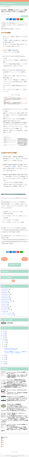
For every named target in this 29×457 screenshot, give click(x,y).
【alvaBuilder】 (5, 289)
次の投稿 (4, 259)
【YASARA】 (24, 16)
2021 (4, 361)
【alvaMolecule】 (5, 294)
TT (3, 444)
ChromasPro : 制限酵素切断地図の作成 (16, 379)
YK (3, 446)
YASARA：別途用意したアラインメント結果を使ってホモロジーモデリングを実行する (15, 352)
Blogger (16, 451)
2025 (4, 333)
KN (3, 440)
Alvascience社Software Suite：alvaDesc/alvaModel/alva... (11, 349)
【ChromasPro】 (5, 299)
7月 (5, 344)
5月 (5, 355)
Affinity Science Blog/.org (8, 3)
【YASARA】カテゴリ (14, 264)
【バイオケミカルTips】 (6, 313)
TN (3, 442)
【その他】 (3, 311)
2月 (5, 359)
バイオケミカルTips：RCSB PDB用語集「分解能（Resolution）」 (17, 425)
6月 (5, 346)
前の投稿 (25, 259)
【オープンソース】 (5, 309)
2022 (4, 339)
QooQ (17, 456)
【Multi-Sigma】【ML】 (7, 301)
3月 (5, 357)
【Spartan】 (4, 304)
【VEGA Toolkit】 (5, 306)
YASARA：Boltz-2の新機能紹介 (14, 404)
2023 (4, 337)
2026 (4, 331)
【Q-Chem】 (4, 302)
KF (3, 439)
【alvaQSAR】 (4, 296)
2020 (4, 363)
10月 (5, 342)
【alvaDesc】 (4, 290)
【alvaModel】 (4, 292)
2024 (4, 335)
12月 (5, 340)
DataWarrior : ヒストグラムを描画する (16, 396)
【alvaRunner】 (5, 297)
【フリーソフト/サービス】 (7, 314)
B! (14, 19)
